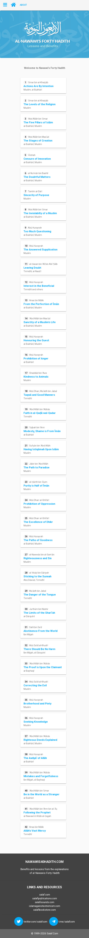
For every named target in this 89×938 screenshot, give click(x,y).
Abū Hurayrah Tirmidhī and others (39, 285)
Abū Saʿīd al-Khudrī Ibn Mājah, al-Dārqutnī (39, 649)
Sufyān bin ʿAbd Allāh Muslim (41, 449)
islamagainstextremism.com (44, 906)
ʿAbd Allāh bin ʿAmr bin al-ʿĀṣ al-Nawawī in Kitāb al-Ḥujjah (40, 812)
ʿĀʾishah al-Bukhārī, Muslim (37, 158)
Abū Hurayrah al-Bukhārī (36, 358)
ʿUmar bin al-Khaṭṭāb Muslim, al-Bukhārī (38, 86)
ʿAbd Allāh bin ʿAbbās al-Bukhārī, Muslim (40, 739)
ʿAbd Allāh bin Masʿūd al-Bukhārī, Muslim (38, 140)
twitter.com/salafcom (35, 921)
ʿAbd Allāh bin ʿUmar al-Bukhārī (41, 794)
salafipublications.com (44, 898)
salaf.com (44, 894)
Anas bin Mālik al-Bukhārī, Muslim (41, 304)
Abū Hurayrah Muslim (40, 249)
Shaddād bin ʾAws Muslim (36, 376)
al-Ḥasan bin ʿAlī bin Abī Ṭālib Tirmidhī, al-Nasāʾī (41, 267)
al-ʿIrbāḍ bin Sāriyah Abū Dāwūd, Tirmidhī (37, 576)
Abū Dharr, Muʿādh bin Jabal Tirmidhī (40, 394)
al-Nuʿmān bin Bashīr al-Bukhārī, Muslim (37, 176)
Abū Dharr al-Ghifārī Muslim (39, 503)
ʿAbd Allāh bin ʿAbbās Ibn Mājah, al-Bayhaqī (41, 776)
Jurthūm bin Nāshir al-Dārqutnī (39, 612)
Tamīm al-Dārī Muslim (36, 195)
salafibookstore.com (44, 909)
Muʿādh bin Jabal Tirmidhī (40, 594)
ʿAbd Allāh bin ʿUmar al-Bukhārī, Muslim (38, 122)
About (23, 4)
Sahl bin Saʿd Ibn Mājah (41, 630)
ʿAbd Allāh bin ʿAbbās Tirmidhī (40, 413)
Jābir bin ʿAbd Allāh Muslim (36, 467)
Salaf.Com (52, 933)
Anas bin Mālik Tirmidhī (35, 830)
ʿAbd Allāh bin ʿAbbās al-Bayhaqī (43, 667)
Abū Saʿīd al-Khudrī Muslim (36, 685)
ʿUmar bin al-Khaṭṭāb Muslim (39, 104)
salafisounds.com (44, 902)
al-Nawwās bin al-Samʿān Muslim (39, 558)
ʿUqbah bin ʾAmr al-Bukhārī (42, 431)
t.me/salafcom (67, 921)
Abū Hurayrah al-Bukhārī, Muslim (37, 231)
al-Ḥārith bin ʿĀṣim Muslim (36, 485)
